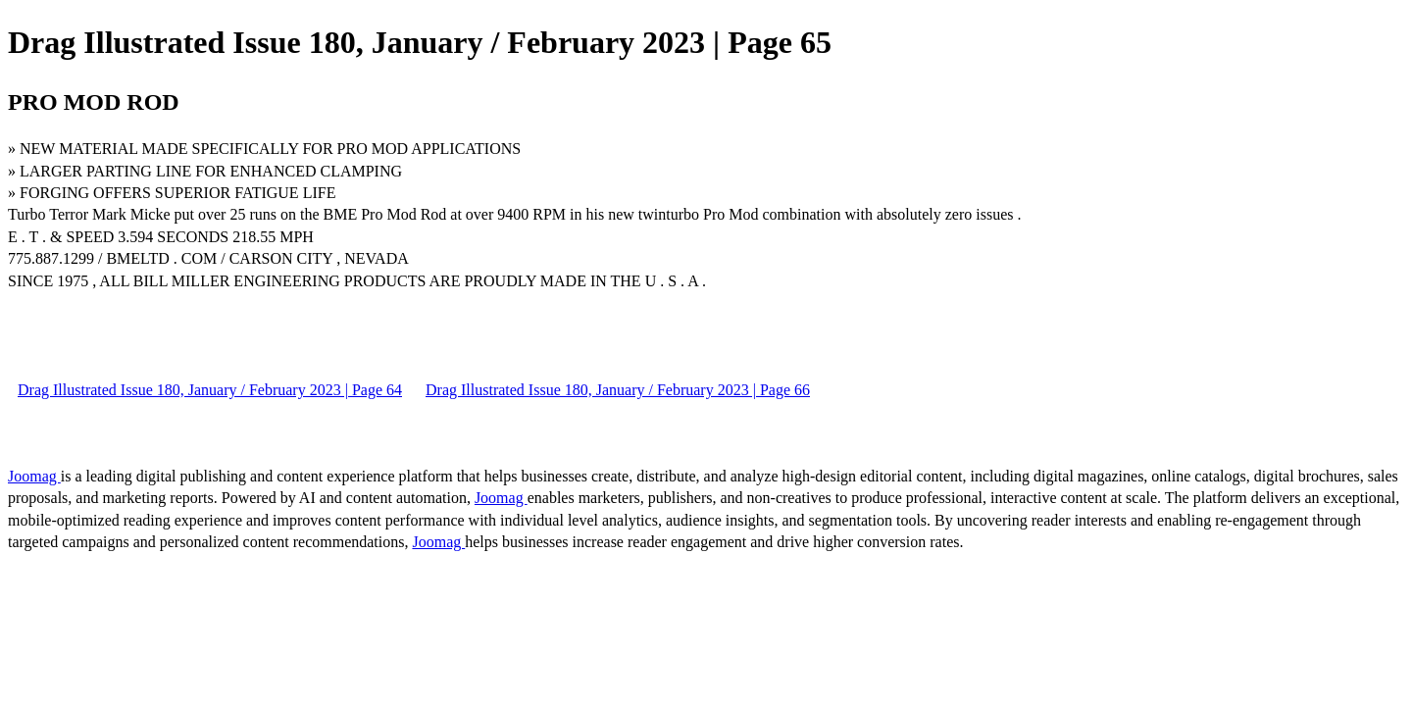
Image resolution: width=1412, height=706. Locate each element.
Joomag (34, 476)
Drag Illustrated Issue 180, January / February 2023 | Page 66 (618, 389)
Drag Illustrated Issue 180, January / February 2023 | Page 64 (210, 389)
